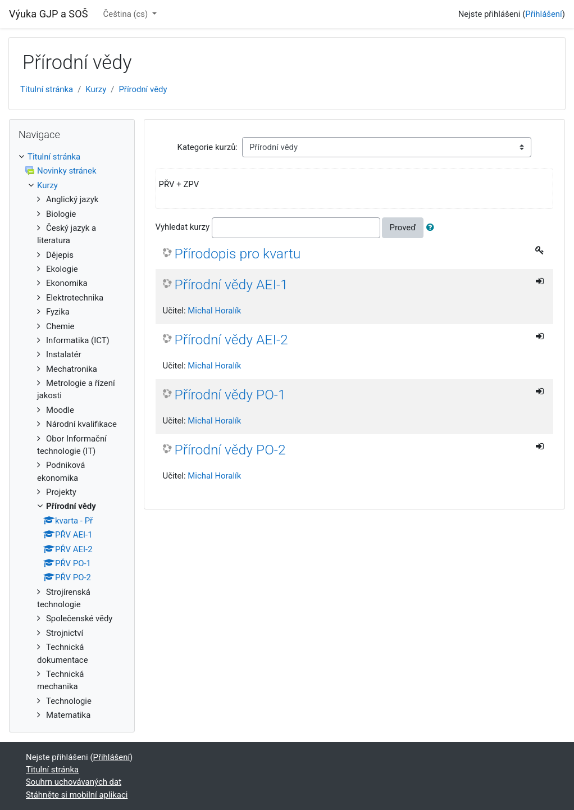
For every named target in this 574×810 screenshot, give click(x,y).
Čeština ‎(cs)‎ (126, 14)
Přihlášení (543, 14)
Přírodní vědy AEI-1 (231, 284)
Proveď (402, 227)
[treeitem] (72, 157)
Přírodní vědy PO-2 (230, 450)
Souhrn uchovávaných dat (73, 782)
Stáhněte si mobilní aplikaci (76, 795)
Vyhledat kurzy (183, 227)
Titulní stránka (46, 89)
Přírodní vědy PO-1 (230, 394)
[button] (432, 227)
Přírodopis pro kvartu (238, 253)
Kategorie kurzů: (207, 147)
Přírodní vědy (143, 89)
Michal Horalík (214, 311)
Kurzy (95, 89)
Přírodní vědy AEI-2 (231, 339)
